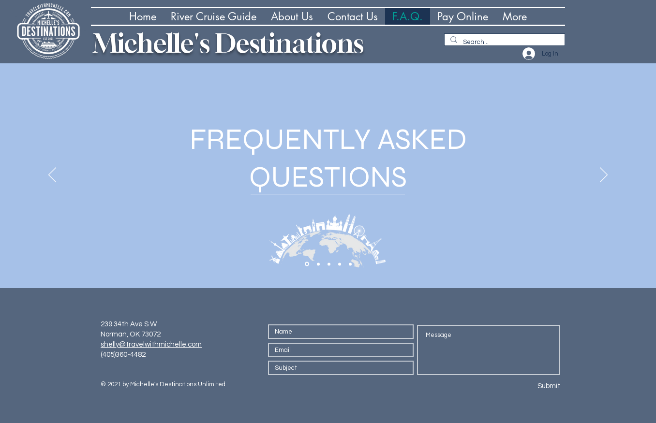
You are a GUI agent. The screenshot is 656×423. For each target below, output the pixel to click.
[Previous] (52, 175)
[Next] (604, 175)
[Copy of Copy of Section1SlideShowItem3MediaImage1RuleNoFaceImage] (350, 264)
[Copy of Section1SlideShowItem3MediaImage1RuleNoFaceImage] (339, 264)
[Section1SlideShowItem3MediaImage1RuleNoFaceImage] (329, 264)
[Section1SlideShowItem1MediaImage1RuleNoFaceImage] (307, 264)
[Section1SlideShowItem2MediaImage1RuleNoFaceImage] (318, 264)
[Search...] (503, 42)
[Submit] (525, 386)
